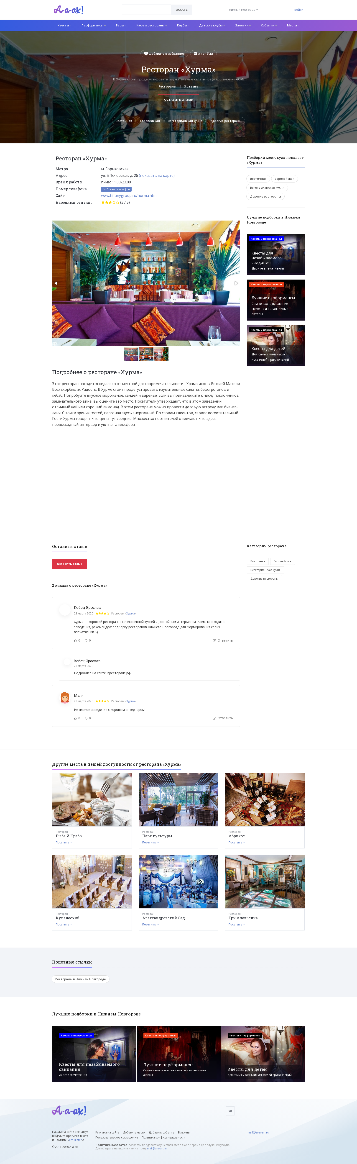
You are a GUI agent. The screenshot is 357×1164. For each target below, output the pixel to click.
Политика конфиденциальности (164, 1137)
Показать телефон (116, 189)
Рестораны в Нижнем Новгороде (80, 979)
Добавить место (134, 1132)
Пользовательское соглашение (116, 1137)
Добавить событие (161, 1132)
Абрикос (237, 835)
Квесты (64, 25)
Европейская (150, 121)
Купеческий (67, 917)
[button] (236, 224)
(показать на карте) (157, 175)
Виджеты (184, 1132)
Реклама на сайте (107, 1132)
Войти (298, 10)
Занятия (243, 25)
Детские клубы (212, 25)
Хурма (130, 613)
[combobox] (146, 10)
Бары (121, 25)
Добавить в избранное (164, 53)
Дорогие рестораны (226, 121)
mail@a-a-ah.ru (157, 1148)
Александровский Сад (163, 917)
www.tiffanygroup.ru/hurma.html (129, 195)
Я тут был (203, 53)
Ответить (223, 640)
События (269, 25)
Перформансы (94, 25)
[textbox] (146, 6)
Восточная (123, 121)
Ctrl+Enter (75, 1140)
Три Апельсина (243, 917)
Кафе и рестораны (151, 25)
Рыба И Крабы (69, 835)
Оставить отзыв (178, 100)
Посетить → (64, 842)
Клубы (183, 25)
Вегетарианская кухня (185, 121)
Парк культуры (157, 835)
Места (293, 25)
